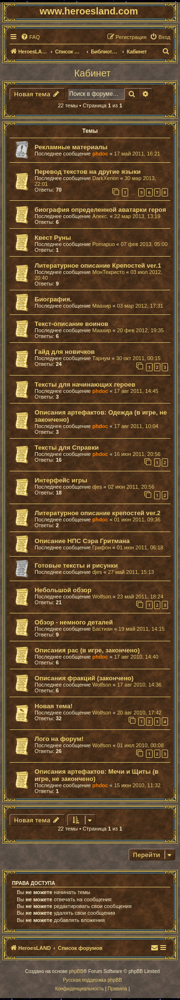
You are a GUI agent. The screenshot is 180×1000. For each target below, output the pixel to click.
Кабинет (92, 73)
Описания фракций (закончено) (84, 678)
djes (97, 487)
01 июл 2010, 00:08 (140, 745)
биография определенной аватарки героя (100, 209)
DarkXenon (105, 178)
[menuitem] (30, 37)
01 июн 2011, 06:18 (140, 547)
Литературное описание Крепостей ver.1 (98, 265)
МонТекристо (108, 272)
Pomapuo (103, 244)
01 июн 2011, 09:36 (137, 519)
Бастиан (102, 629)
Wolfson (101, 596)
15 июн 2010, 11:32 (137, 785)
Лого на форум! (59, 738)
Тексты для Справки (67, 447)
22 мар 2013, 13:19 (137, 216)
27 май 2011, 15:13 (131, 572)
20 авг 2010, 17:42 (139, 712)
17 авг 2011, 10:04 (136, 426)
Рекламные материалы (71, 147)
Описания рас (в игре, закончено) (87, 650)
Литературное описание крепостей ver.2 (97, 513)
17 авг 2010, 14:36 (139, 685)
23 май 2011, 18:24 (140, 596)
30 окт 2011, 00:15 (138, 358)
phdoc (100, 153)
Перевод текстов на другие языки (88, 171)
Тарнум (101, 358)
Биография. (53, 299)
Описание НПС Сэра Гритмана (82, 541)
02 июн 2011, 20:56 (131, 487)
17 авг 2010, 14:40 (136, 657)
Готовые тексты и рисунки (76, 565)
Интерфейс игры (61, 480)
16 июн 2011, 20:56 (137, 454)
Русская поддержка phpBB (92, 980)
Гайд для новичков (65, 351)
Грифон (101, 547)
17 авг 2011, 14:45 (136, 391)
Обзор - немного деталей (74, 622)
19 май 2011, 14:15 (142, 629)
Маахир (101, 306)
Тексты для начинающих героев (85, 384)
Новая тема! (53, 706)
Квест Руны (53, 237)
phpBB (76, 971)
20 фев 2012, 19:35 (140, 330)
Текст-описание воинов (71, 323)
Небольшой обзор (63, 590)
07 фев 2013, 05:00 (144, 244)
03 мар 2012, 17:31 (140, 306)
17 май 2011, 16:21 (137, 153)
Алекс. (100, 216)
